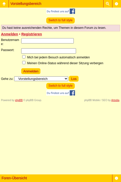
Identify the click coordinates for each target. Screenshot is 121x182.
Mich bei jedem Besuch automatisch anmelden (56, 57)
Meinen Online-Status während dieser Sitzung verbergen (62, 63)
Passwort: (7, 50)
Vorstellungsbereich (25, 4)
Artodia (115, 100)
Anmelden (9, 34)
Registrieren (31, 34)
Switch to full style (60, 20)
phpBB (19, 100)
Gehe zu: (7, 79)
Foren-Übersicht (14, 178)
